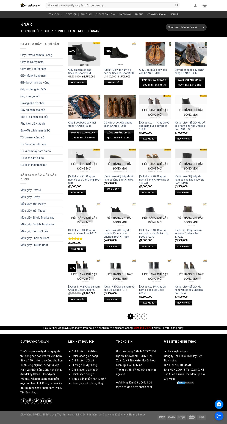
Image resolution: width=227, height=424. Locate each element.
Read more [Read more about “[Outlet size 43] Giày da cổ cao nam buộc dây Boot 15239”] (148, 139)
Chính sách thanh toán (85, 369)
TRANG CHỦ (55, 14)
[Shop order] (186, 27)
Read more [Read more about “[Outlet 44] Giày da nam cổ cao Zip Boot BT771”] (112, 299)
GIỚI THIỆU (71, 14)
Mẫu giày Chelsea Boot (34, 238)
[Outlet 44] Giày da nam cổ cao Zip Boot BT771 (119, 288)
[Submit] (177, 5)
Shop (48, 31)
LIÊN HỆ (174, 14)
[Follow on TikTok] (36, 401)
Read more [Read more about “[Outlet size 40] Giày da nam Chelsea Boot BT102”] (77, 249)
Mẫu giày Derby (30, 197)
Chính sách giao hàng (85, 356)
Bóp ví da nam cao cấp (34, 117)
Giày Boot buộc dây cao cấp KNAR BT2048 (153, 71)
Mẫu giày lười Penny (33, 203)
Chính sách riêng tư (83, 374)
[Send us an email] (43, 401)
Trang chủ (29, 31)
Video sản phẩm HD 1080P (89, 378)
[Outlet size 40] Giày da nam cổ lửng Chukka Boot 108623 (154, 179)
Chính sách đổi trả (83, 360)
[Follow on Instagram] (30, 401)
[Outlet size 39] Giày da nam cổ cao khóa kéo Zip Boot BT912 (189, 179)
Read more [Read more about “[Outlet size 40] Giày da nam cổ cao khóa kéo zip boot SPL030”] (148, 246)
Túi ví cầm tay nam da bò (35, 151)
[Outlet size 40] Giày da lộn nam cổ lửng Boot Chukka (119, 178)
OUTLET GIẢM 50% (105, 14)
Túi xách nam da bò (32, 158)
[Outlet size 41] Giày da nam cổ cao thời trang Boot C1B (84, 179)
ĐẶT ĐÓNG (125, 14)
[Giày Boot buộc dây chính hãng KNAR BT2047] (191, 54)
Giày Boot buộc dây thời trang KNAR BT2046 (82, 124)
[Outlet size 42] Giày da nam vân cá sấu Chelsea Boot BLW (189, 290)
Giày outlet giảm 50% (33, 89)
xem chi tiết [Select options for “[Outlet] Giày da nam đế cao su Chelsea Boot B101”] (113, 82)
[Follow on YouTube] (49, 401)
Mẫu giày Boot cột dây (34, 231)
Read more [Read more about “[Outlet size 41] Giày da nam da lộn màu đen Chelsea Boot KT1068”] (112, 246)
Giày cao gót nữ (30, 96)
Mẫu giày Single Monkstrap (37, 217)
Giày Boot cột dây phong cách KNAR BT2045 (118, 124)
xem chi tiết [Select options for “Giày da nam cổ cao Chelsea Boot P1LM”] (77, 82)
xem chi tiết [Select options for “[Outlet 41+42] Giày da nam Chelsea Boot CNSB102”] (77, 299)
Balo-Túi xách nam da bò (35, 130)
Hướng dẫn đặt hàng (84, 365)
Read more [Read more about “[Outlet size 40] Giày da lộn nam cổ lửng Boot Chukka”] (112, 189)
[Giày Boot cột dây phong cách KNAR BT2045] (120, 107)
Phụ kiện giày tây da (32, 123)
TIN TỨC (139, 14)
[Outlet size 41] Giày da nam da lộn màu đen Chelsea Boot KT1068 (117, 233)
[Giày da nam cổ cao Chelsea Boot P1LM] (84, 54)
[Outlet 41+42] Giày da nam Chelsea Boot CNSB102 (84, 288)
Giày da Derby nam (31, 62)
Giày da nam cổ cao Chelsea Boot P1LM (79, 71)
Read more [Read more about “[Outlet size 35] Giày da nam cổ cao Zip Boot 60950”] (148, 303)
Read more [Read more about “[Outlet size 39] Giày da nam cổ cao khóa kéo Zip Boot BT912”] (183, 192)
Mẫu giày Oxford (30, 190)
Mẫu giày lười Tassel (33, 210)
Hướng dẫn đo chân (32, 103)
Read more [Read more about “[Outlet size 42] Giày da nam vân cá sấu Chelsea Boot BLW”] (183, 303)
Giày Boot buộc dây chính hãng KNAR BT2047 (189, 71)
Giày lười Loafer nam (33, 69)
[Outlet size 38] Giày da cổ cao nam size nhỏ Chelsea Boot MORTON (190, 126)
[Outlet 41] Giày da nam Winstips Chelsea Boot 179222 (188, 233)
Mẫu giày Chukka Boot (34, 245)
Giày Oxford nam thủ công (36, 55)
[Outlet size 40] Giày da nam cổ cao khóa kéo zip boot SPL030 (153, 233)
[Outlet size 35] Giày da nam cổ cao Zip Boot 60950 (152, 290)
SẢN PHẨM (86, 14)
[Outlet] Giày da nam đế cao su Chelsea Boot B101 (119, 71)
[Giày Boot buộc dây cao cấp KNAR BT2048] (155, 54)
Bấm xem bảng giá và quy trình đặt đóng (154, 82)
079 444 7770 (142, 351)
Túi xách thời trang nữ (33, 165)
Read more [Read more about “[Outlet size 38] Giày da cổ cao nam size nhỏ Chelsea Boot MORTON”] (183, 139)
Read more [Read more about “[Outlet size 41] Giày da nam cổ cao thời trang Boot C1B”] (77, 192)
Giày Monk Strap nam (33, 75)
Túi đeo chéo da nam (33, 144)
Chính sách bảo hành (84, 351)
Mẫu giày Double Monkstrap (37, 224)
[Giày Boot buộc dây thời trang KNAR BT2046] (84, 107)
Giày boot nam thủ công (34, 82)
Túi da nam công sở (32, 137)
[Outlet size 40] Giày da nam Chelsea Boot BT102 (83, 232)
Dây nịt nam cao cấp (32, 110)
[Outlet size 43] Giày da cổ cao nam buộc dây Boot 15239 (154, 126)
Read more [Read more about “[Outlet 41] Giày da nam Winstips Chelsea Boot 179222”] (183, 246)
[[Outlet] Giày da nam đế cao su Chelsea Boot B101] (120, 54)
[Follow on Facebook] (24, 401)
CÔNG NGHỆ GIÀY (156, 14)
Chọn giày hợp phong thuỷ (87, 383)
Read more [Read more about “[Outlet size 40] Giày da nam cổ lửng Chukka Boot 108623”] (148, 192)
